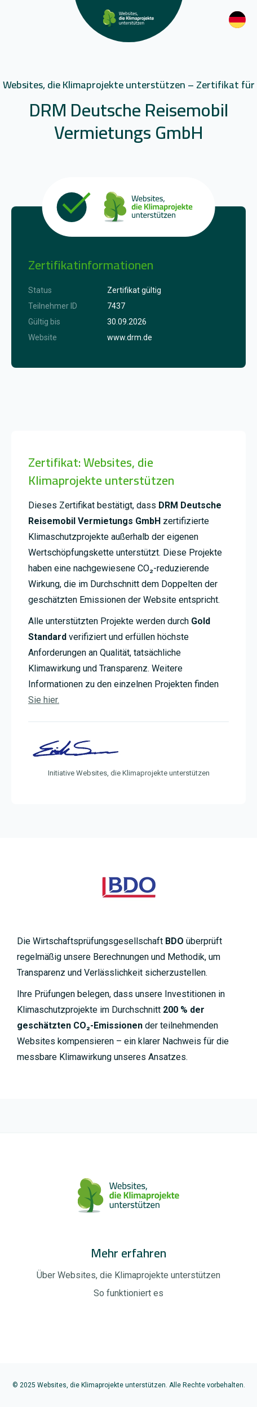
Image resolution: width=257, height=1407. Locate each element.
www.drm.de (129, 337)
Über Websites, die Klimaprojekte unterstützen (128, 1275)
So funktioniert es (128, 1293)
